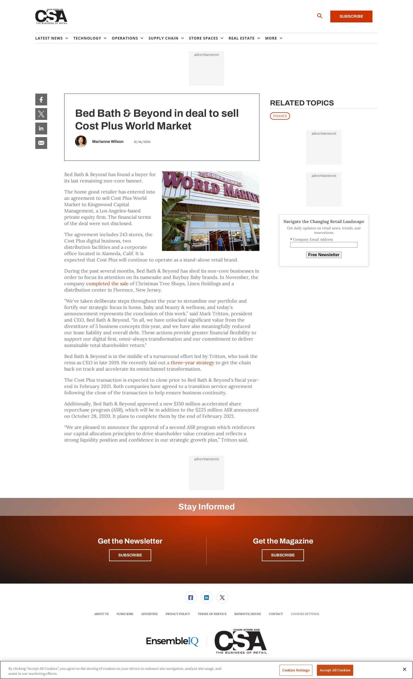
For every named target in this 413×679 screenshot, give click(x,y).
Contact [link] (276, 614)
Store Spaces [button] (203, 38)
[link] (41, 99)
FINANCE (280, 116)
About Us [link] (101, 614)
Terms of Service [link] (212, 614)
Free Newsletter (324, 255)
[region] (206, 670)
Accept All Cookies (335, 670)
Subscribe (351, 16)
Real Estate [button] (242, 38)
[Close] (404, 669)
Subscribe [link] (125, 614)
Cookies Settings (305, 614)
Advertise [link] (149, 614)
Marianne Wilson (108, 141)
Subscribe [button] (130, 555)
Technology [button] (87, 38)
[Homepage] (51, 17)
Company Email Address (311, 239)
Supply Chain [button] (163, 38)
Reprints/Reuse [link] (247, 614)
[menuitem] (54, 38)
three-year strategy (192, 363)
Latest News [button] (49, 38)
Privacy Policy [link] (178, 614)
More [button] (271, 38)
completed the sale (107, 283)
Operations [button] (125, 38)
